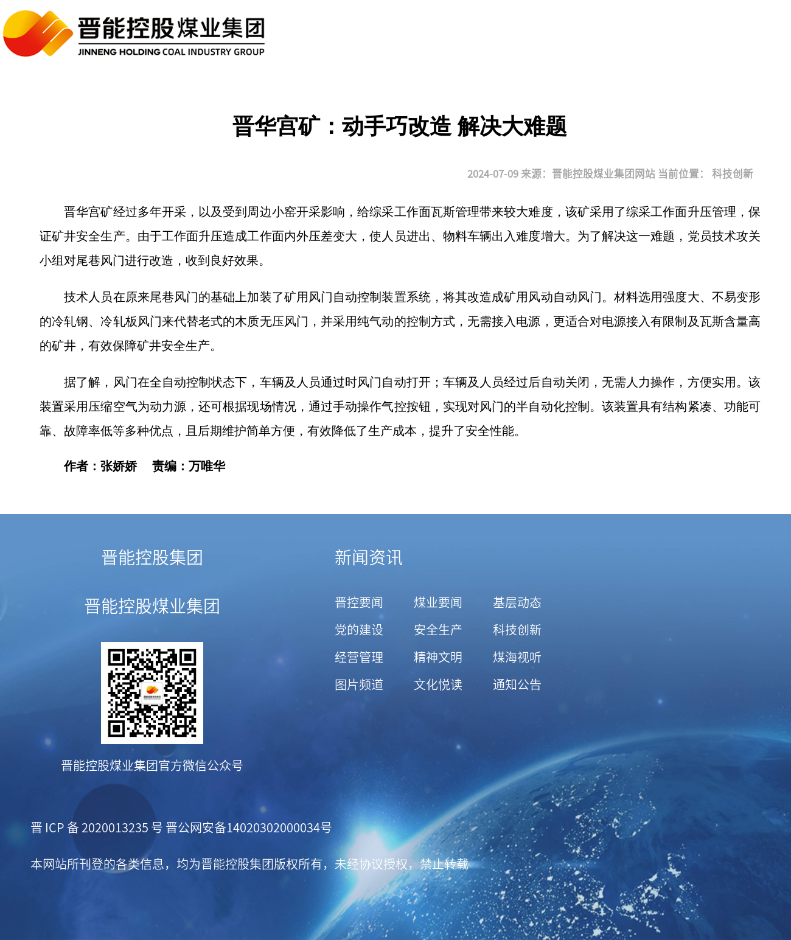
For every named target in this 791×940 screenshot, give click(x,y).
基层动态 (517, 602)
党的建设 (359, 630)
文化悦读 (438, 684)
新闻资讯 (369, 557)
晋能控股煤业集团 (152, 605)
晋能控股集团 (152, 557)
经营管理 (359, 657)
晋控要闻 (359, 602)
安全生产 (438, 630)
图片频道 (359, 684)
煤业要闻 (438, 602)
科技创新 (732, 174)
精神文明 (438, 657)
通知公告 (517, 684)
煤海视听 (517, 657)
